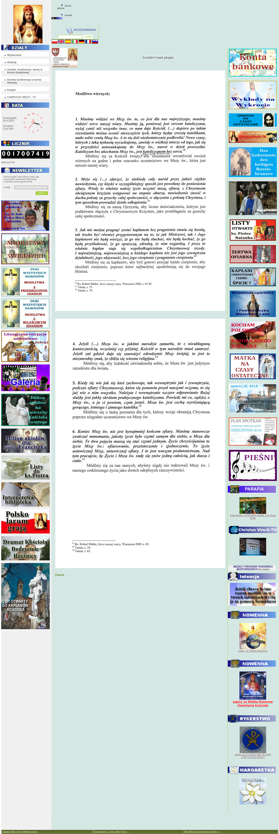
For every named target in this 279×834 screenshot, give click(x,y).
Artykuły (12, 62)
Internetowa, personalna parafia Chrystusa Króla (253, 516)
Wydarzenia (14, 55)
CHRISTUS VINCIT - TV (21, 97)
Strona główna (64, 7)
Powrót (59, 574)
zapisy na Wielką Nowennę (252, 650)
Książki (11, 89)
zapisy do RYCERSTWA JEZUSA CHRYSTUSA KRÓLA (253, 755)
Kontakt (68, 15)
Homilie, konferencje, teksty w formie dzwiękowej (25, 71)
